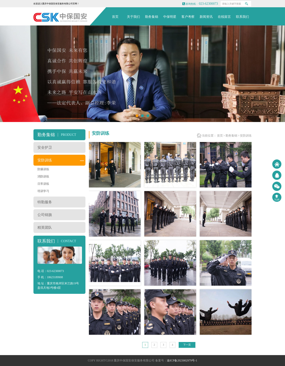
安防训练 (44, 160)
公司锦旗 (44, 215)
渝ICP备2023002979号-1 (182, 360)
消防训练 (43, 176)
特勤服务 (44, 202)
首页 (115, 17)
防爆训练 (43, 169)
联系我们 (242, 17)
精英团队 (44, 227)
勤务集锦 (151, 17)
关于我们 (133, 17)
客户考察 (187, 17)
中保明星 (169, 17)
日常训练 (43, 183)
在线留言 (224, 17)
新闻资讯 (206, 17)
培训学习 (43, 191)
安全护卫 (44, 147)
